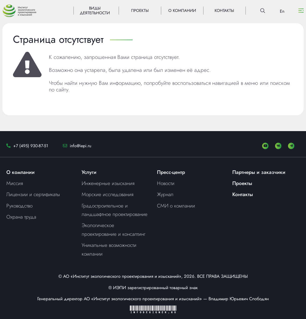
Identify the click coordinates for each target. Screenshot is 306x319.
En (282, 11)
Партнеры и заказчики (258, 172)
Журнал (165, 194)
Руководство (19, 205)
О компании (20, 172)
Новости (165, 183)
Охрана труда (21, 216)
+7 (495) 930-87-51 (30, 146)
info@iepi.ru (80, 146)
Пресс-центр (171, 172)
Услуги (89, 172)
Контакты (242, 194)
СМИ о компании (176, 205)
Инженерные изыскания (108, 183)
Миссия (14, 183)
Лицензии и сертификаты (33, 194)
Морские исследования (107, 194)
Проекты (242, 183)
